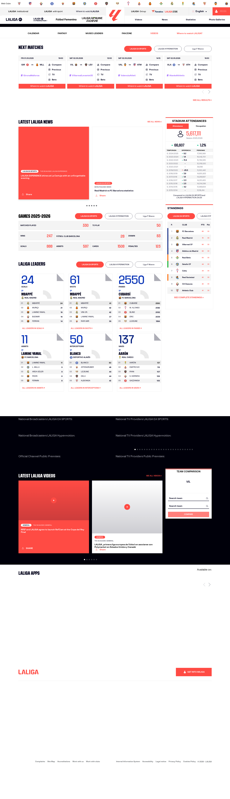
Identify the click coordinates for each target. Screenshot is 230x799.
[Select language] (200, 11)
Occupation (201, 126)
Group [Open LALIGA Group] (138, 11)
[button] (14, 20)
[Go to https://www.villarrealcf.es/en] (226, 3)
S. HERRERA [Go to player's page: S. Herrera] (135, 392)
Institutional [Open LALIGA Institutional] (18, 11)
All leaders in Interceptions (86, 404)
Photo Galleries (217, 19)
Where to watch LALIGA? (189, 33)
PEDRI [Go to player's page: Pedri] (34, 392)
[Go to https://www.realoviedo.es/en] (183, 3)
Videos (138, 19)
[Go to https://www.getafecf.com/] (84, 3)
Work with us (78, 793)
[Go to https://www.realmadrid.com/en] (172, 3)
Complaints (40, 793)
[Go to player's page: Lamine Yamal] (54, 361)
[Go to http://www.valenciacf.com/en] (215, 3)
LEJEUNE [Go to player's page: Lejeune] (133, 337)
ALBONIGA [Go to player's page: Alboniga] (85, 396)
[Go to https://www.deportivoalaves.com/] (52, 3)
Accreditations (63, 793)
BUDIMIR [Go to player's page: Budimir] (36, 332)
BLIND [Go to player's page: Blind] (132, 328)
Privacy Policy (175, 793)
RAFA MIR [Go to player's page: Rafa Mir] (85, 337)
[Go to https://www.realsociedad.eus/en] (194, 3)
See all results (202, 100)
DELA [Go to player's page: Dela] (83, 392)
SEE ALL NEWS (154, 122)
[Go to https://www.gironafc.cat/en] (95, 3)
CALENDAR (33, 33)
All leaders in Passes (131, 344)
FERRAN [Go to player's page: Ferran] (35, 337)
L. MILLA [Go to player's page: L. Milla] (36, 383)
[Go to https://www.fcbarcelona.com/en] (74, 3)
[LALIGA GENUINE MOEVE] (92, 19)
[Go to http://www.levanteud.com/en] (106, 3)
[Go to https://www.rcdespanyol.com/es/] (139, 3)
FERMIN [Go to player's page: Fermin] (35, 396)
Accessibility (147, 793)
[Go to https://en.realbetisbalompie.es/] (161, 3)
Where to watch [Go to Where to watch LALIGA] (87, 11)
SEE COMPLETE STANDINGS (189, 297)
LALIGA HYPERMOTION (168, 49)
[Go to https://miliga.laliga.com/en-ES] (221, 11)
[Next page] (209, 616)
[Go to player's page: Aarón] (151, 361)
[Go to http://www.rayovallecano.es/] (117, 3)
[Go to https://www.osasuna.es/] (41, 3)
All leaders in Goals (33, 344)
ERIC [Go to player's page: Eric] (132, 332)
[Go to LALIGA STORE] (165, 11)
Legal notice (161, 793)
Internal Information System (128, 793)
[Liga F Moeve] (66, 19)
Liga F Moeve (198, 49)
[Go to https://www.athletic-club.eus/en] (19, 3)
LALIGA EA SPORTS (138, 49)
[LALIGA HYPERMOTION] (40, 20)
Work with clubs (93, 793)
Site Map (51, 793)
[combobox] (188, 514)
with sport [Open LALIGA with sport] (53, 11)
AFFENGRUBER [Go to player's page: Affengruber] (87, 383)
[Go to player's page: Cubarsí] (151, 301)
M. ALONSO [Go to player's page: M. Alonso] (135, 323)
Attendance (178, 126)
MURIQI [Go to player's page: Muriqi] (35, 323)
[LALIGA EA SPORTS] (14, 19)
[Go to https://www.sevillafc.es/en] (204, 3)
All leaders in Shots (82, 344)
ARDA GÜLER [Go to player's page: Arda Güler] (37, 388)
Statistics (191, 19)
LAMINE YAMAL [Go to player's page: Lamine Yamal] (38, 328)
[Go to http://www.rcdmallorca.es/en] (150, 3)
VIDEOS (154, 33)
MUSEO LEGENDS (94, 33)
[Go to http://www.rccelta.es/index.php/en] (128, 3)
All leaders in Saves (130, 404)
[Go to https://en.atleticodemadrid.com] (30, 3)
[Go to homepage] (115, 22)
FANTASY (62, 33)
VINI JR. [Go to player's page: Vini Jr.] (84, 328)
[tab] (138, 49)
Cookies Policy (189, 793)
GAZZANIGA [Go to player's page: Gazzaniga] (135, 396)
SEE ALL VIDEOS (154, 491)
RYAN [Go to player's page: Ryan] (132, 388)
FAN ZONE (127, 33)
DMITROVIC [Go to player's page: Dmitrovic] (135, 383)
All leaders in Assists (33, 404)
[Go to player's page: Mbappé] (54, 301)
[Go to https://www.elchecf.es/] (63, 3)
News (165, 19)
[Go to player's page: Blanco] (102, 361)
